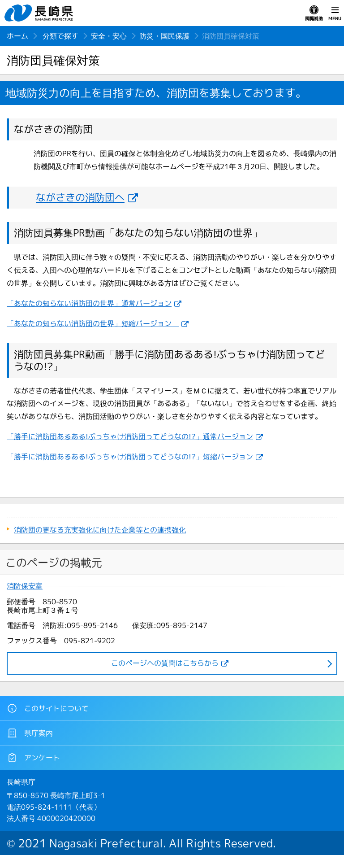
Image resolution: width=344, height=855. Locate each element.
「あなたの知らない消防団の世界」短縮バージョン (93, 323)
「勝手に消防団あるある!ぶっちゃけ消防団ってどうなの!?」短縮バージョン (130, 457)
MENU (334, 13)
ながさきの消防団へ (80, 197)
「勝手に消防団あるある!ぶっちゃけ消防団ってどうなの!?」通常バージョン (130, 436)
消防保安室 (25, 586)
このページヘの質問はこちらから (165, 663)
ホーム (17, 36)
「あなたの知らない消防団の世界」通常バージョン (89, 303)
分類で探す (60, 36)
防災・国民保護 (164, 36)
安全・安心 (109, 36)
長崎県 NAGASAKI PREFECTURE (39, 13)
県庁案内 (30, 733)
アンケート (33, 757)
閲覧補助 (314, 13)
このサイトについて (48, 708)
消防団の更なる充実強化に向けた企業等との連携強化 (100, 530)
